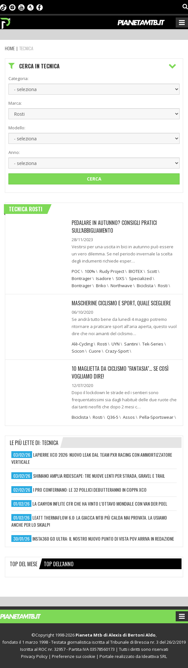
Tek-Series (152, 344)
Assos (129, 417)
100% (90, 271)
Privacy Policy (34, 656)
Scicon (78, 351)
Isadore (103, 278)
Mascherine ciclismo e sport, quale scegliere (121, 303)
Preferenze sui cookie (73, 656)
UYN (116, 344)
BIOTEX (136, 271)
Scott (152, 271)
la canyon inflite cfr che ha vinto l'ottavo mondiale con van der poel (99, 503)
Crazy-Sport (117, 351)
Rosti (163, 285)
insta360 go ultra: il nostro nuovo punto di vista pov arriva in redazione (103, 538)
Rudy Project (112, 271)
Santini (131, 344)
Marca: (15, 103)
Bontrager (81, 278)
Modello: (16, 128)
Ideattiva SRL (154, 656)
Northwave (121, 285)
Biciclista (145, 285)
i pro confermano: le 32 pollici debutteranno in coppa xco (90, 489)
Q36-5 (112, 417)
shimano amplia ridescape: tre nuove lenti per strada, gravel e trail (99, 475)
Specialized (140, 278)
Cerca (94, 179)
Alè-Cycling (82, 344)
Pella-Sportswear (156, 417)
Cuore (95, 351)
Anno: (14, 152)
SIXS (120, 278)
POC (76, 271)
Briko (101, 285)
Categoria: (18, 78)
